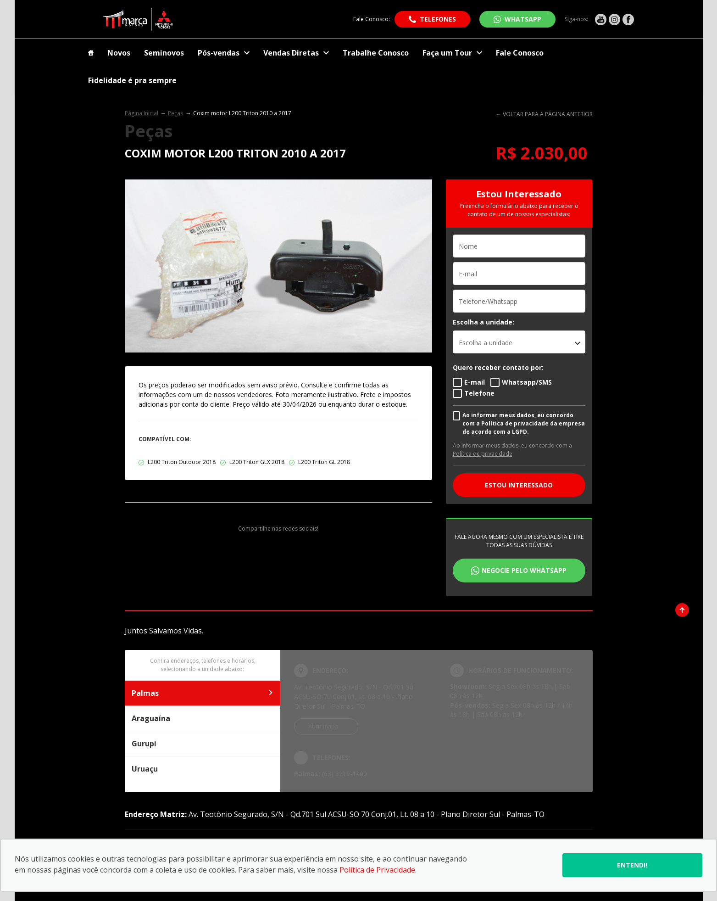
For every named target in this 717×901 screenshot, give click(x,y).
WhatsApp (523, 19)
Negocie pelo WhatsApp (524, 570)
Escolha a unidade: (483, 322)
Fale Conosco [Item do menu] (520, 52)
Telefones (438, 19)
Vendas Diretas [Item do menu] (296, 52)
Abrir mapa (323, 726)
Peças (175, 113)
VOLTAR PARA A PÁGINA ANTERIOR (548, 114)
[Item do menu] (91, 52)
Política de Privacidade (377, 870)
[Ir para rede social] (600, 19)
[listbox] (519, 341)
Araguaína (203, 718)
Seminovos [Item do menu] (164, 52)
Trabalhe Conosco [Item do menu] (376, 52)
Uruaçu (203, 769)
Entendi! (632, 865)
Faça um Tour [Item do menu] (452, 52)
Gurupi (203, 744)
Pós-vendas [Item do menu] (224, 52)
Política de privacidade (482, 454)
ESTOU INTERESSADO (519, 485)
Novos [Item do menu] (118, 52)
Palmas (203, 693)
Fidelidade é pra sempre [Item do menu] (132, 80)
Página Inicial (141, 113)
